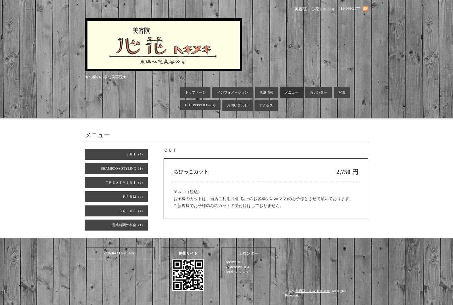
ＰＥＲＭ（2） (133, 197)
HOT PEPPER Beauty (200, 105)
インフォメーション (232, 92)
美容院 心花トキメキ (312, 291)
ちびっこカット (191, 171)
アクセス (266, 105)
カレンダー (318, 92)
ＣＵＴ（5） (135, 154)
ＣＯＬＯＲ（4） (132, 211)
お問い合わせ (237, 105)
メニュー (292, 92)
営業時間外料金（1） (128, 225)
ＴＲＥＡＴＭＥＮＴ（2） (125, 182)
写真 (341, 92)
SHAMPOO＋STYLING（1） (123, 168)
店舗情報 (266, 92)
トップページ (195, 92)
